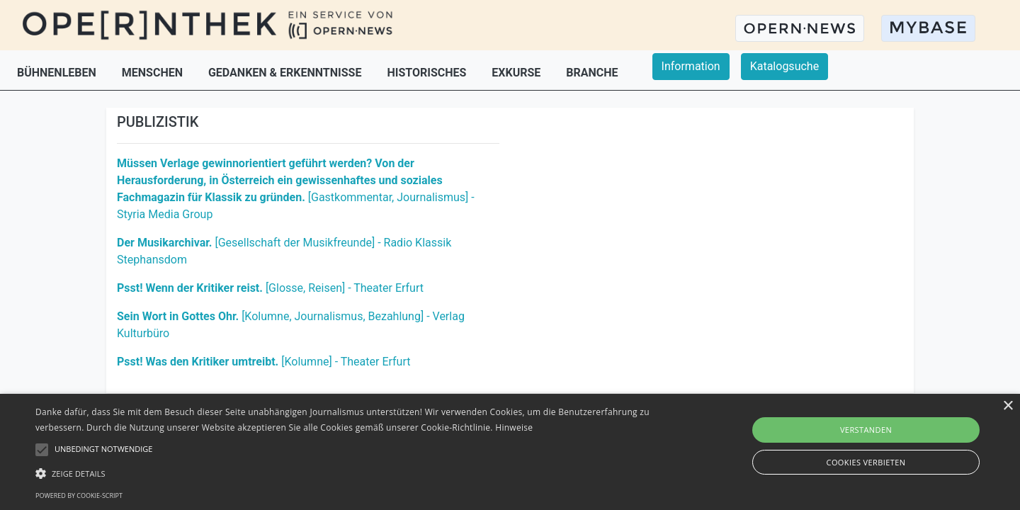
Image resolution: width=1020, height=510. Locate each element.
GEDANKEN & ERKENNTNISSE (286, 72)
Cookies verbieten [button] (866, 462)
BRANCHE (592, 72)
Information (691, 66)
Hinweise (514, 427)
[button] (343, 473)
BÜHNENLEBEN (58, 72)
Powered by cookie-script (79, 495)
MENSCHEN (154, 72)
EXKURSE (517, 72)
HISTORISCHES (428, 72)
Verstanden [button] (866, 429)
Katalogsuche (784, 66)
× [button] (1007, 406)
